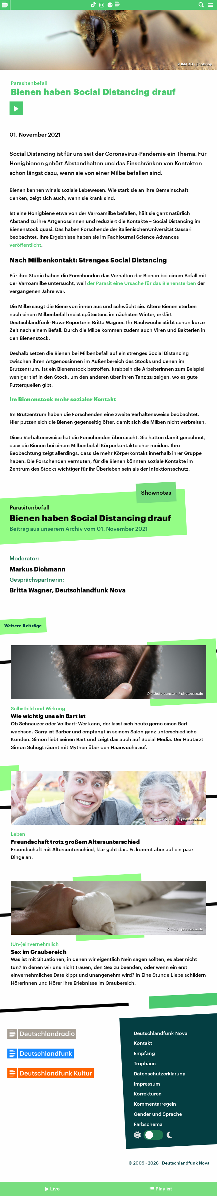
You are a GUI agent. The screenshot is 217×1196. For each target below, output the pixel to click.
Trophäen (145, 1063)
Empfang (144, 1053)
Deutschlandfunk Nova (160, 1033)
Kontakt (143, 1043)
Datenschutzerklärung (160, 1073)
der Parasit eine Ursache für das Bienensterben (141, 283)
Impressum (147, 1084)
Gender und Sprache (158, 1114)
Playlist (164, 1188)
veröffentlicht (25, 245)
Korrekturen (148, 1093)
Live (55, 1188)
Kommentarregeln (155, 1104)
